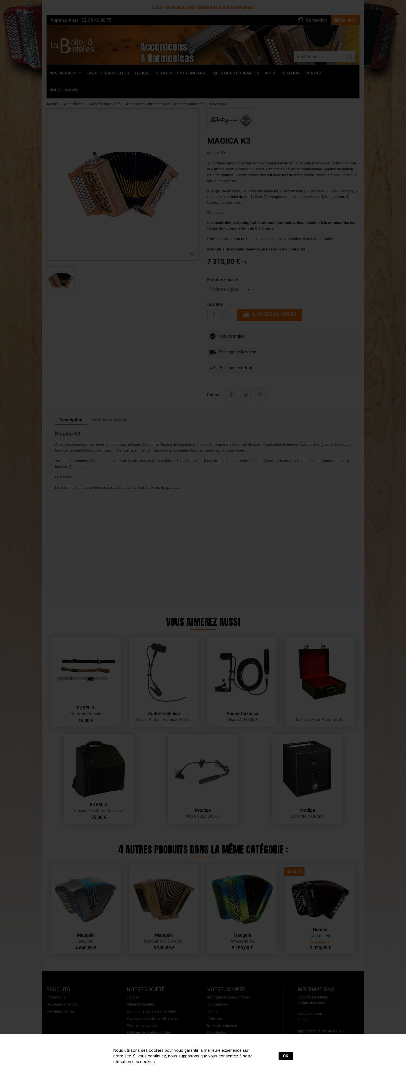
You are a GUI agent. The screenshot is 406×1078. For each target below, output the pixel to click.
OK (285, 1056)
